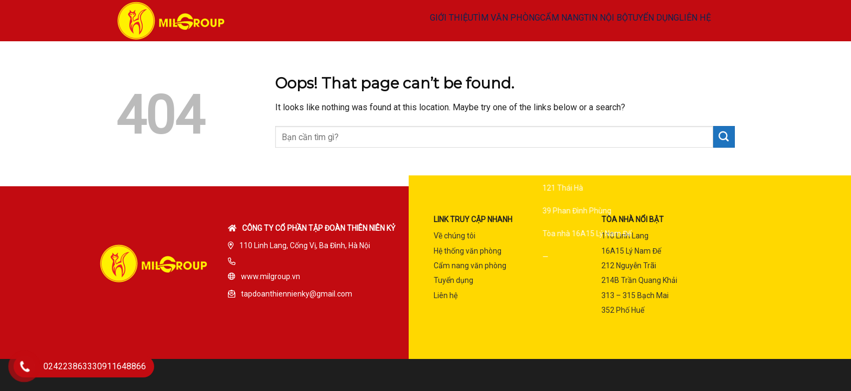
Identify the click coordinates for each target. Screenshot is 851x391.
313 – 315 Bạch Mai (635, 295)
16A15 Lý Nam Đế (631, 251)
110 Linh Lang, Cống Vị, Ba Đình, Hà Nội (304, 245)
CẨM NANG (499, 20)
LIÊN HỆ (664, 20)
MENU (716, 20)
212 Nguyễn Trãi (628, 265)
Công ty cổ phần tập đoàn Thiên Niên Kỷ (318, 228)
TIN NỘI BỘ (553, 20)
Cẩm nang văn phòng (470, 265)
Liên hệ (446, 295)
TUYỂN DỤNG (611, 20)
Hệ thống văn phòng (467, 251)
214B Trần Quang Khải (639, 280)
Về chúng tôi (454, 235)
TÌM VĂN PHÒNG (434, 20)
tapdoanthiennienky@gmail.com (296, 293)
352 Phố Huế (622, 310)
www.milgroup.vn (270, 276)
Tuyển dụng (453, 280)
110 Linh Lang (625, 235)
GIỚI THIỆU (371, 20)
